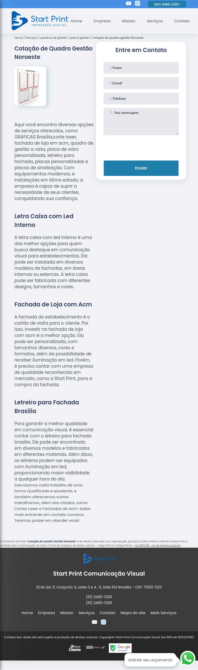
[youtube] (128, 4)
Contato (182, 21)
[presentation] (141, 147)
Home (76, 21)
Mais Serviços (163, 612)
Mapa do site (133, 612)
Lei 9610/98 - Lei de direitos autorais (158, 545)
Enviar (141, 168)
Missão (129, 21)
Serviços (155, 21)
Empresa (102, 21)
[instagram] (137, 4)
